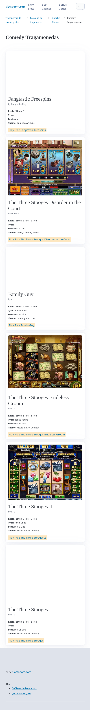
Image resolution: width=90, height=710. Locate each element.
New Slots (31, 6)
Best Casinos (47, 6)
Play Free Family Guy (21, 325)
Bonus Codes (63, 6)
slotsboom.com (21, 672)
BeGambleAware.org (24, 688)
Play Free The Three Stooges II (27, 537)
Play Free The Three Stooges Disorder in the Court (39, 239)
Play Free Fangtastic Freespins (27, 130)
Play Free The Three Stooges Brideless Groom (37, 434)
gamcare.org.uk (21, 693)
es (79, 6)
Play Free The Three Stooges (26, 640)
